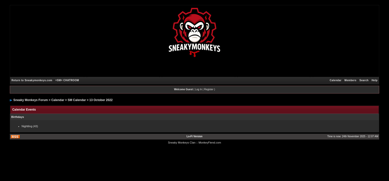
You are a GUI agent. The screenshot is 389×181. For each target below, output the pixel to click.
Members (350, 80)
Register (208, 89)
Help (375, 80)
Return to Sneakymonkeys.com (32, 80)
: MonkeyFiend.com (209, 142)
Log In (198, 89)
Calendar (336, 80)
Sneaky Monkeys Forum (30, 100)
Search (363, 80)
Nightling (27, 126)
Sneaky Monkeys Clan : (182, 142)
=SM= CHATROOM (67, 80)
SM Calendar (77, 100)
